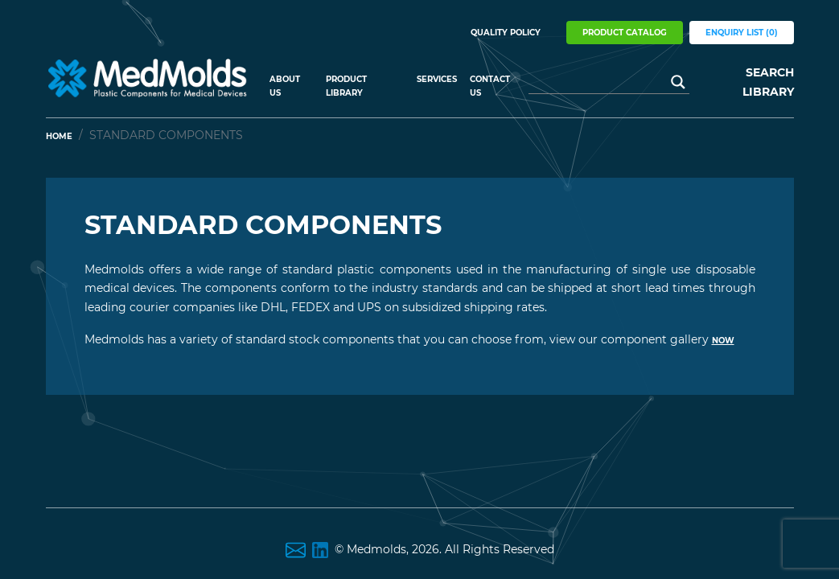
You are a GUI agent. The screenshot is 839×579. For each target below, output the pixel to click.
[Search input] (602, 82)
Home (59, 136)
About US (284, 86)
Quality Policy (506, 32)
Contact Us (490, 86)
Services (437, 79)
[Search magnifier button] (678, 82)
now (723, 340)
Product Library (346, 86)
